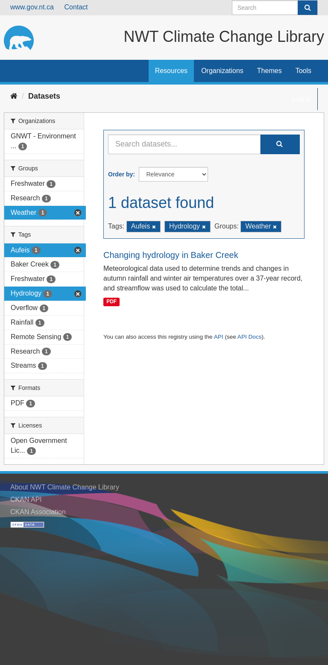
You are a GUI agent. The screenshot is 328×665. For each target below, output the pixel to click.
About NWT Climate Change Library (64, 487)
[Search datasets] (275, 7)
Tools (303, 70)
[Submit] (307, 7)
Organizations (222, 70)
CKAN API (26, 499)
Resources (171, 70)
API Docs (249, 337)
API (218, 337)
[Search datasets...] (184, 144)
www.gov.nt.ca (32, 7)
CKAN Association (38, 512)
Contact (76, 7)
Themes (269, 70)
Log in (302, 99)
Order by (120, 174)
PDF (111, 302)
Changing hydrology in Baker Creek (170, 255)
